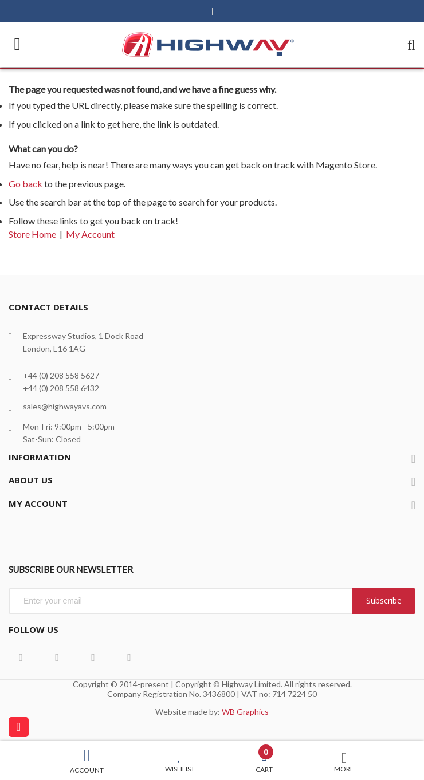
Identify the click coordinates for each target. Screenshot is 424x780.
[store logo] (208, 44)
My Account (90, 234)
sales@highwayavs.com (65, 406)
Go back (25, 183)
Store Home (32, 234)
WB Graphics (245, 711)
